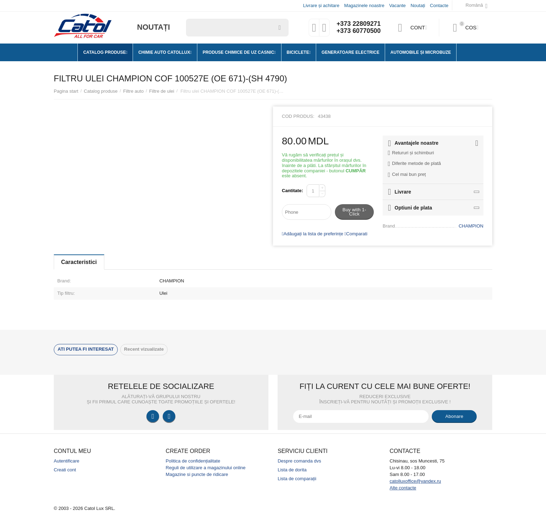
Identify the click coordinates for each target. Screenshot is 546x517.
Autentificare (66, 461)
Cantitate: (292, 190)
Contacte (439, 5)
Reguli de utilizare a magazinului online (206, 467)
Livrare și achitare (321, 5)
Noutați (418, 5)
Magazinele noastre (364, 5)
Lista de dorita (292, 469)
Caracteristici (79, 262)
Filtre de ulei (161, 91)
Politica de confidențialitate (193, 461)
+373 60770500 (358, 31)
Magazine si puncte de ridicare (197, 474)
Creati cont (65, 469)
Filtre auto (133, 91)
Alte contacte (403, 487)
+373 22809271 (358, 24)
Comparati (355, 233)
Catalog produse (101, 91)
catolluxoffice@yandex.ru (415, 481)
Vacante (397, 5)
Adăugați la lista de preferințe (312, 233)
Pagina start (66, 91)
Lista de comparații (297, 478)
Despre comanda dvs (299, 461)
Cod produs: (298, 116)
